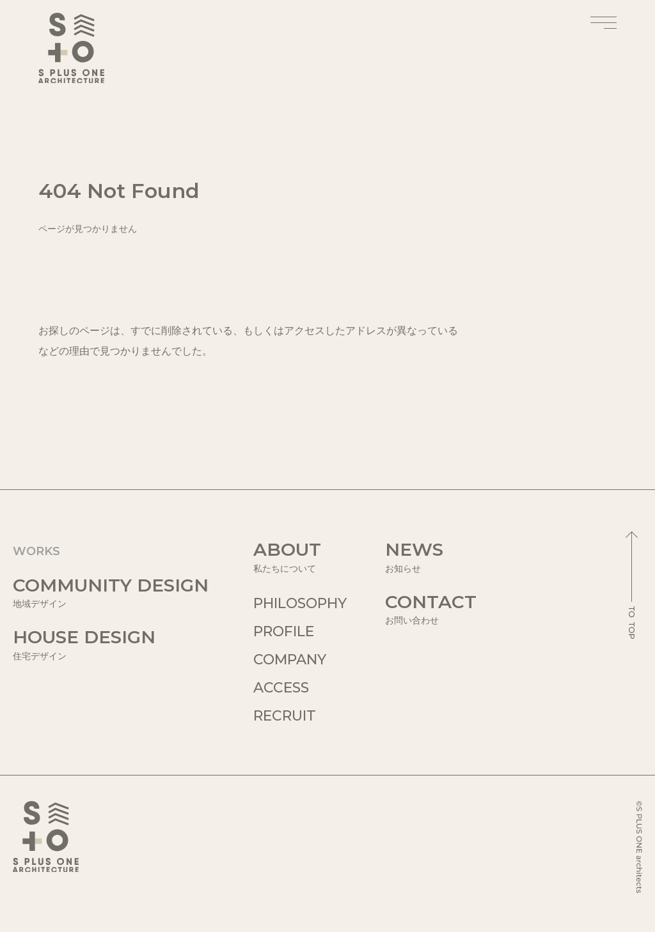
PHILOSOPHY (300, 603)
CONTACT (431, 609)
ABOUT (300, 557)
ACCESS (281, 687)
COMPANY (289, 659)
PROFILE (283, 631)
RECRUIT (284, 715)
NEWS (431, 557)
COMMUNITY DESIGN (111, 592)
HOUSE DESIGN (111, 644)
